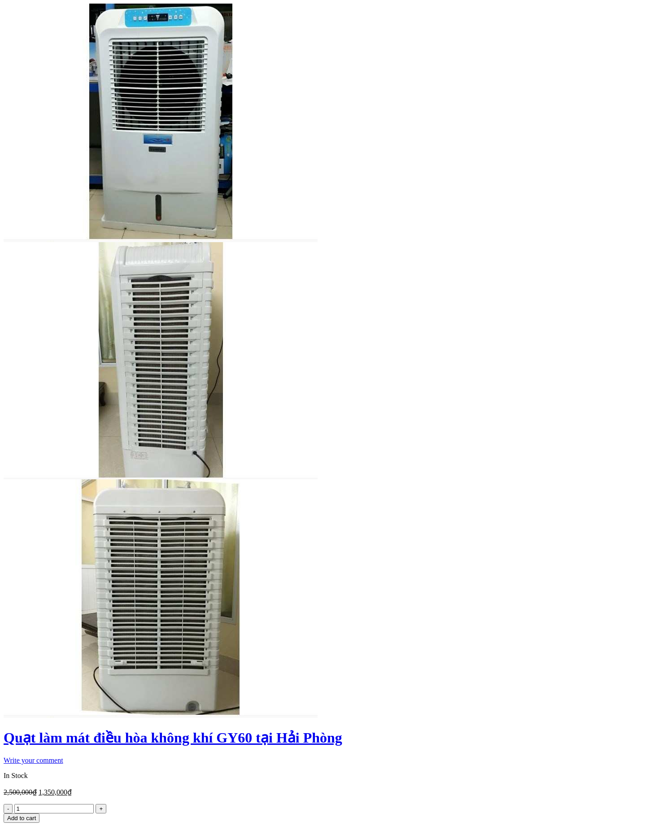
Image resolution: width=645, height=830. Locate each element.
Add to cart (21, 818)
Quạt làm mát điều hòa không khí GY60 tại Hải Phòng (173, 738)
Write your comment (33, 760)
